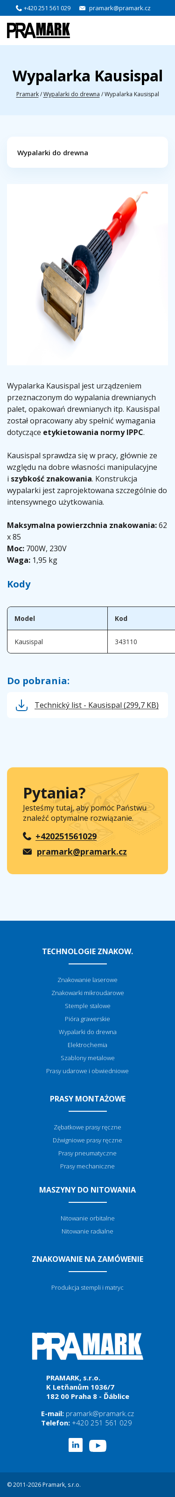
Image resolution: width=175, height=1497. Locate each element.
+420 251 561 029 (47, 8)
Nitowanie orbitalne (88, 1218)
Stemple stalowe (88, 1006)
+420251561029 (66, 836)
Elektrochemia (87, 1045)
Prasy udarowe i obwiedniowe (87, 1071)
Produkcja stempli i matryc (87, 1287)
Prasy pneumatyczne (87, 1153)
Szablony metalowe (88, 1058)
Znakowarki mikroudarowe (87, 993)
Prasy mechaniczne (87, 1166)
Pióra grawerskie (87, 1019)
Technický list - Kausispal (97, 705)
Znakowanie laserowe (87, 980)
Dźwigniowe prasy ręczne (87, 1140)
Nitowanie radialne (87, 1231)
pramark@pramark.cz (120, 8)
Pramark (27, 94)
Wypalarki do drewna (71, 94)
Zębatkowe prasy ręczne (87, 1127)
